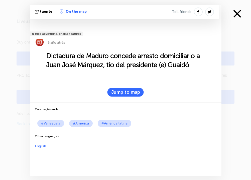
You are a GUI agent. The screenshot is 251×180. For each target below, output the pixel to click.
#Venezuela (50, 123)
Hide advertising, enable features (58, 34)
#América (81, 123)
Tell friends (181, 12)
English (40, 146)
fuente (44, 12)
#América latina (114, 123)
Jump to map (125, 92)
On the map (73, 11)
